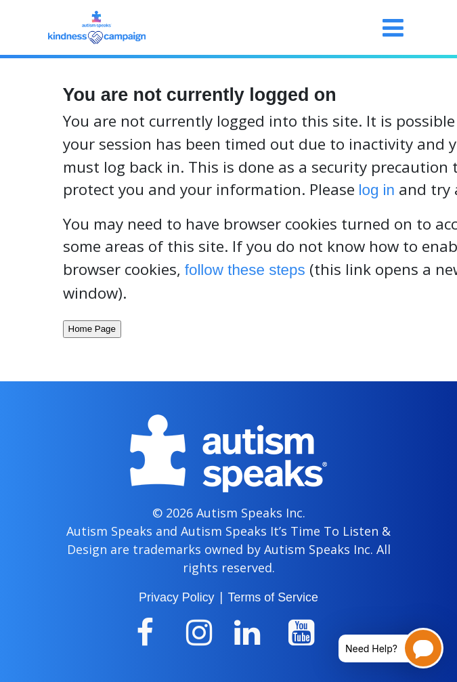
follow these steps (245, 269)
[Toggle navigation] (393, 28)
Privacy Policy (176, 597)
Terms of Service (273, 597)
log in (377, 190)
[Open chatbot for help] (380, 648)
